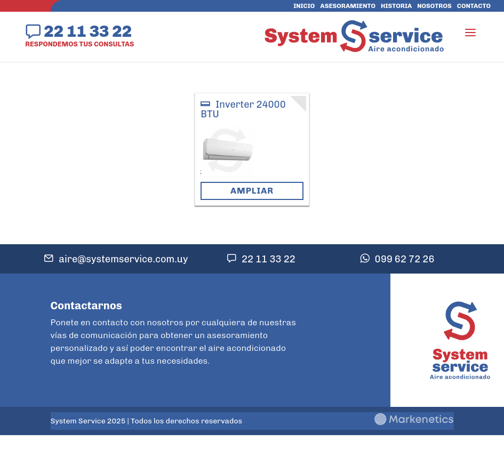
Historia (396, 6)
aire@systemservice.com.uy (123, 259)
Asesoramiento (347, 6)
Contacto (474, 6)
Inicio (304, 6)
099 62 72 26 (405, 259)
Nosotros (434, 6)
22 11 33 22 (88, 31)
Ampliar (252, 191)
